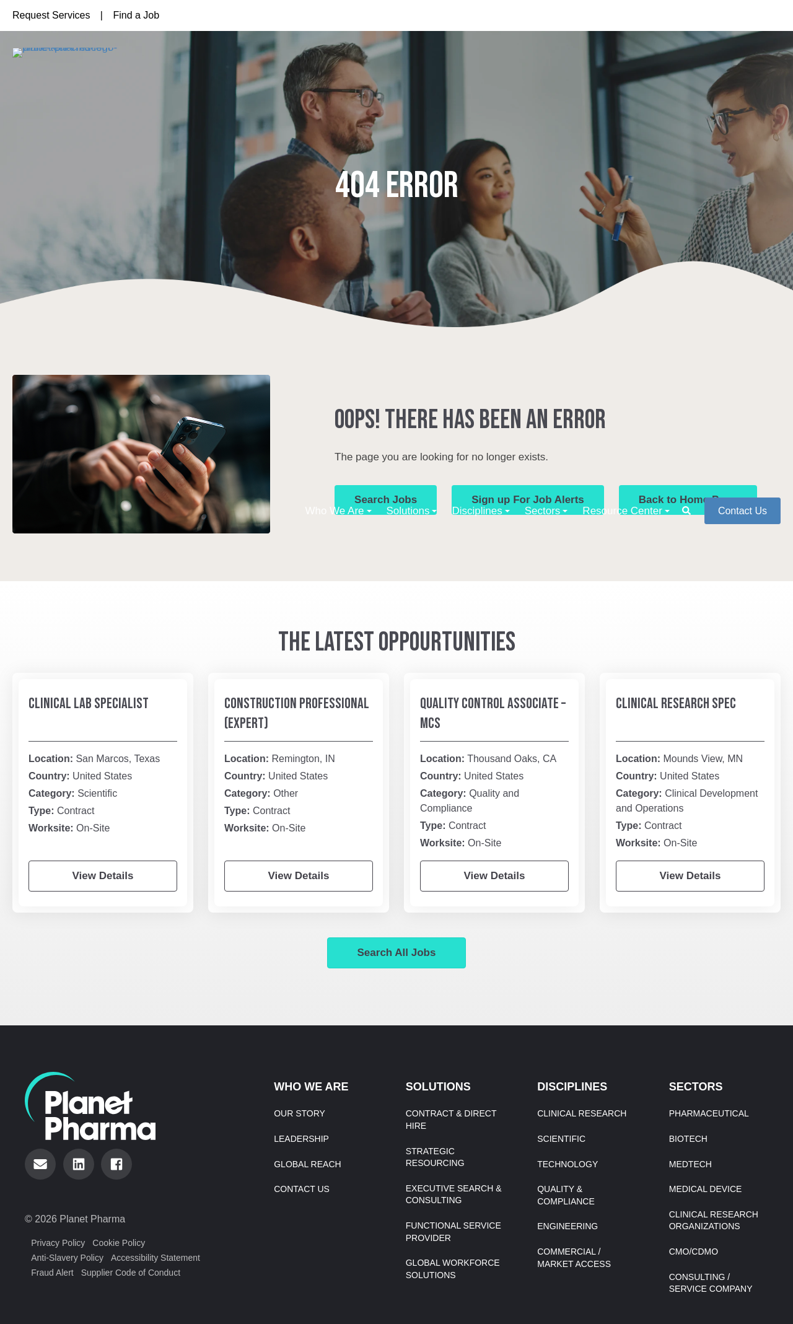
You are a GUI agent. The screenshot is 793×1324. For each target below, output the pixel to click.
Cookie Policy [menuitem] (118, 1243)
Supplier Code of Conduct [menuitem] (130, 1273)
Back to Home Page (688, 500)
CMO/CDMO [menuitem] (693, 1251)
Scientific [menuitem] (561, 1139)
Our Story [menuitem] (299, 1113)
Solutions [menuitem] (408, 74)
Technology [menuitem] (567, 1164)
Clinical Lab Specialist (88, 703)
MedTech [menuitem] (690, 1164)
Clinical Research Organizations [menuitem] (713, 1220)
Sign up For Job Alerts (527, 500)
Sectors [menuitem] (543, 74)
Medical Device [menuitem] (705, 1189)
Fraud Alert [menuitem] (52, 1273)
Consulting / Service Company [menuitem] (711, 1283)
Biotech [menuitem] (688, 1139)
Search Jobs (385, 500)
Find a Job (136, 15)
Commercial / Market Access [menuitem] (574, 1258)
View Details (103, 876)
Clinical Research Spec (676, 703)
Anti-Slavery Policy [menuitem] (67, 1258)
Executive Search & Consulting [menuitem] (454, 1194)
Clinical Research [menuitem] (581, 1113)
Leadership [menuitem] (301, 1139)
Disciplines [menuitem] (477, 74)
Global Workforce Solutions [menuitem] (453, 1269)
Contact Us (742, 74)
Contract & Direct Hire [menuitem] (451, 1119)
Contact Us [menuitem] (302, 1189)
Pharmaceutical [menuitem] (709, 1113)
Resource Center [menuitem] (622, 74)
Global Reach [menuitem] (307, 1164)
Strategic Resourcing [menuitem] (435, 1157)
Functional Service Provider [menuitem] (453, 1232)
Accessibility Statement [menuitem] (155, 1258)
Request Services (51, 15)
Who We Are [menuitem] (334, 74)
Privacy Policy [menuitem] (58, 1243)
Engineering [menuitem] (567, 1226)
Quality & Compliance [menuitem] (566, 1195)
